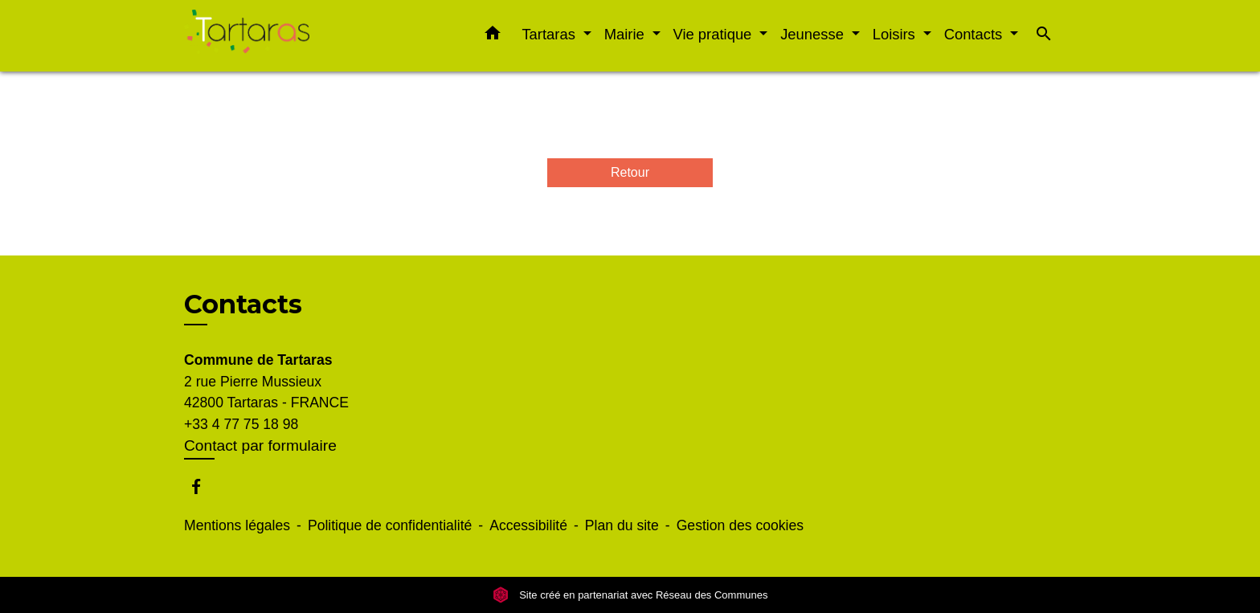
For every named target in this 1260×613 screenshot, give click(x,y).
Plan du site (622, 525)
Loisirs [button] (896, 34)
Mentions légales (237, 525)
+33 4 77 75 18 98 (241, 424)
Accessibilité (528, 525)
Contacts (243, 304)
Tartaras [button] (550, 34)
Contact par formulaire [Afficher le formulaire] (260, 445)
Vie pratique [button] (714, 34)
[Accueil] (284, 36)
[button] (492, 36)
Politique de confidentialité (390, 525)
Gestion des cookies (740, 525)
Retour (630, 172)
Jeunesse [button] (814, 34)
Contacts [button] (975, 34)
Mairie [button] (626, 34)
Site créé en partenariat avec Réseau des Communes (630, 595)
